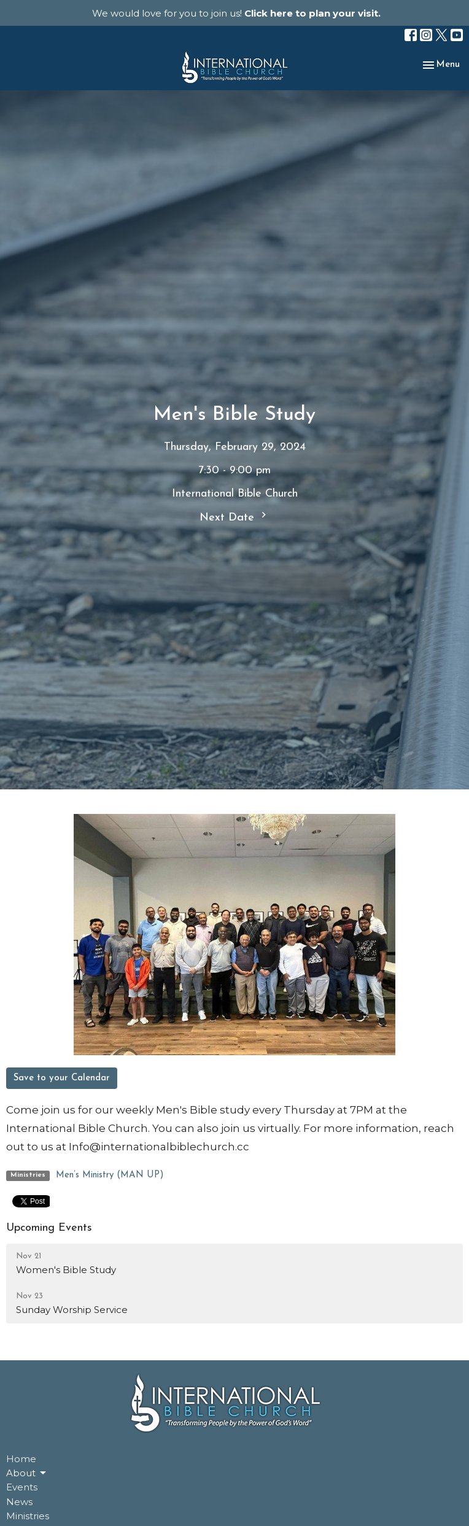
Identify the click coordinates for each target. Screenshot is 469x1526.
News (19, 1502)
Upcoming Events (49, 1228)
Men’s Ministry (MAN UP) (110, 1175)
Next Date (234, 516)
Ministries (27, 1516)
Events (21, 1487)
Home (21, 1459)
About (27, 1473)
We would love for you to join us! (236, 13)
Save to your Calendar (62, 1078)
